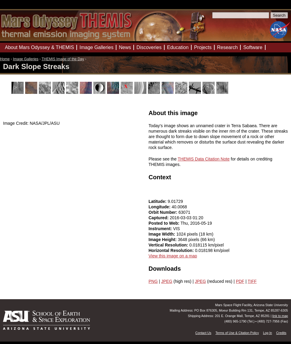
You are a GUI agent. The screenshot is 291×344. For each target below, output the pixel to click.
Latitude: (158, 201)
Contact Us (203, 333)
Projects (203, 47)
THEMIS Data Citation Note (203, 159)
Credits (281, 333)
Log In (267, 333)
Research (227, 47)
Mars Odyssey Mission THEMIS (18, 7)
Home (5, 59)
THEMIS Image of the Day (63, 59)
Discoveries (149, 47)
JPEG (166, 281)
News (125, 47)
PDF (240, 281)
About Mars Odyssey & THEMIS (39, 47)
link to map (280, 316)
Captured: (159, 217)
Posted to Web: (165, 223)
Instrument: (161, 228)
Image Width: (162, 234)
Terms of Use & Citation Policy (237, 333)
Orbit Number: (164, 212)
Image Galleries (25, 59)
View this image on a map (173, 255)
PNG (153, 281)
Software (252, 47)
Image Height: (163, 239)
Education (178, 47)
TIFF (252, 281)
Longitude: (160, 206)
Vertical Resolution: (169, 245)
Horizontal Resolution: (172, 250)
